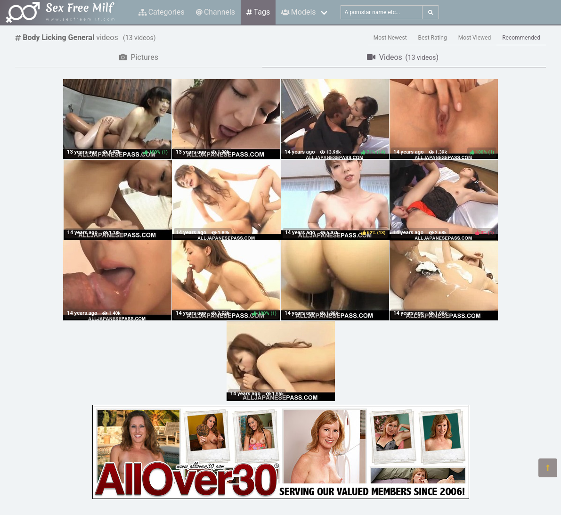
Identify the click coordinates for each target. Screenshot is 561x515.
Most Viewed (474, 37)
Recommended (521, 37)
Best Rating (432, 37)
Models (298, 12)
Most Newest (390, 37)
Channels (215, 12)
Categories (161, 12)
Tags (258, 12)
